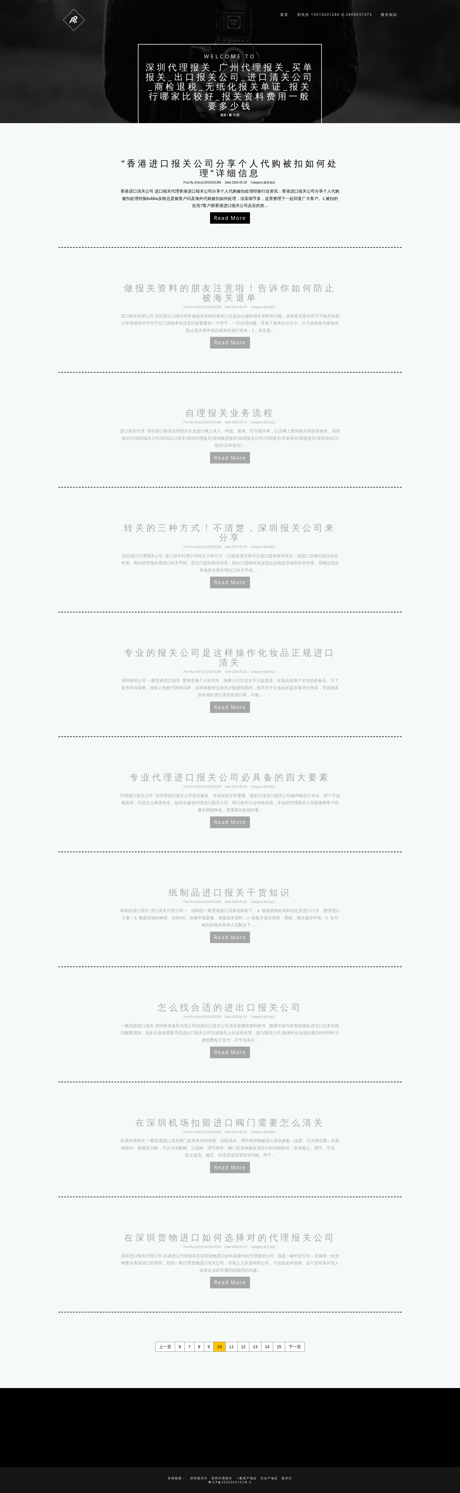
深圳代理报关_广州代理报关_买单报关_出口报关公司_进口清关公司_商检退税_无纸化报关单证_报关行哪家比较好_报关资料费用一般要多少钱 (230, 86)
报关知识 (389, 14)
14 (267, 1346)
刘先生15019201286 (208, 182)
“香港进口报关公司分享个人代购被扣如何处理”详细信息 (230, 168)
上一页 (165, 1346)
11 (231, 1346)
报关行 (287, 1478)
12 (243, 1346)
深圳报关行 (199, 1478)
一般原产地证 (246, 1478)
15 (279, 1346)
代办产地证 (269, 1478)
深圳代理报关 (221, 1478)
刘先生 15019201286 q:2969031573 (334, 14)
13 (255, 1346)
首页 (284, 14)
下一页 (295, 1346)
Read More (230, 217)
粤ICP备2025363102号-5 (229, 1482)
